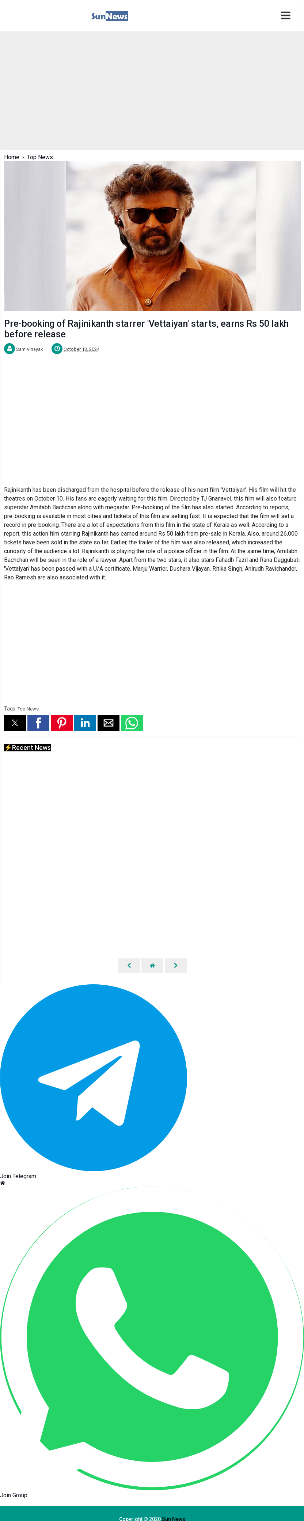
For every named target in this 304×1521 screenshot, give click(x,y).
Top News (28, 709)
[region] (151, 89)
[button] (15, 723)
